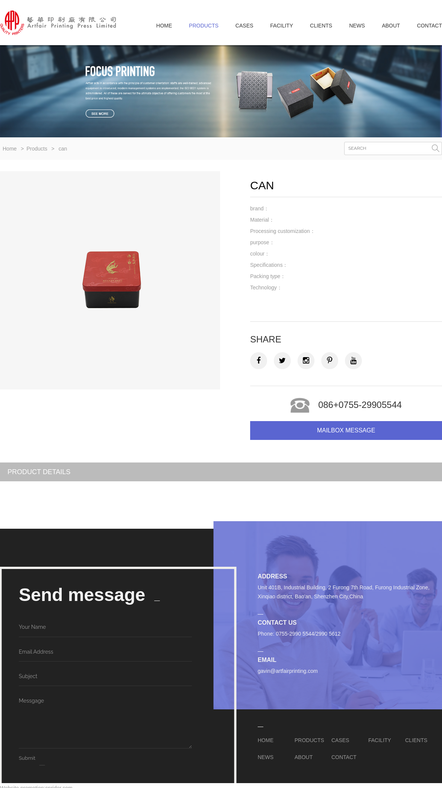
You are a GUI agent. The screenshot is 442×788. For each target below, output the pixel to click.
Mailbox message (346, 430)
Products (36, 149)
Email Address (36, 652)
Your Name (32, 627)
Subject (28, 676)
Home (164, 26)
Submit (27, 758)
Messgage (31, 701)
